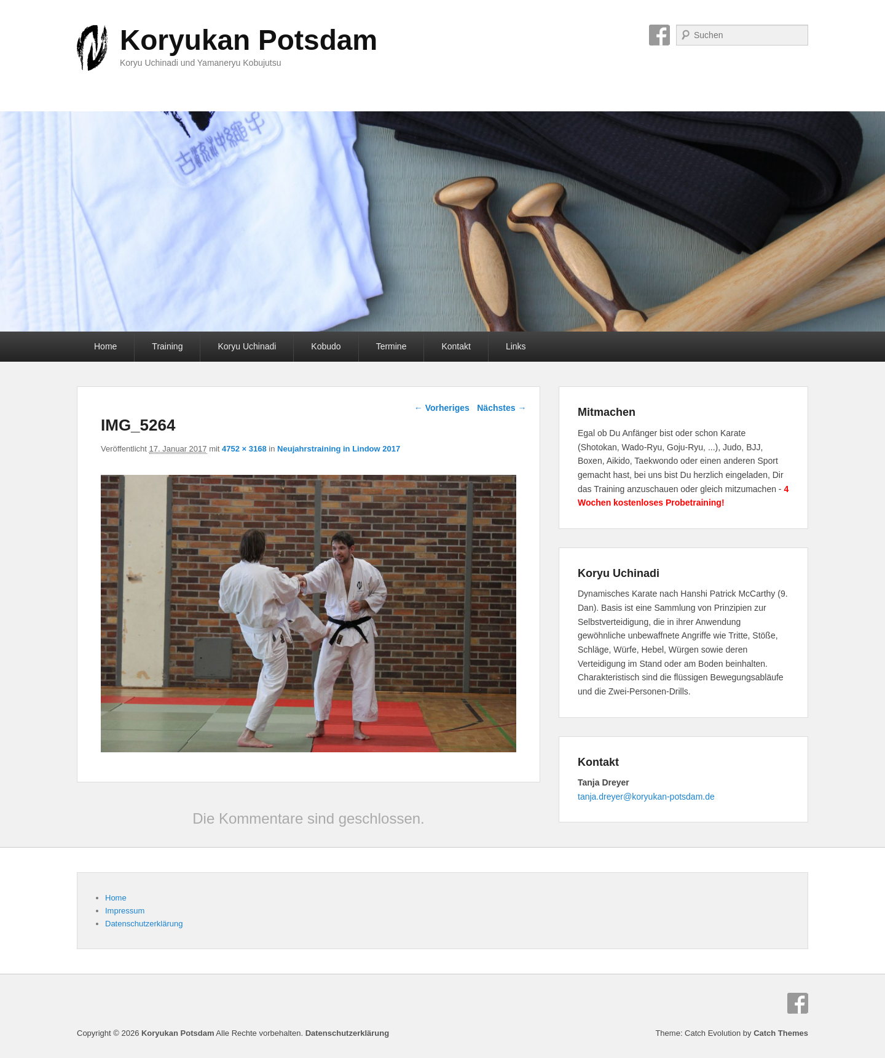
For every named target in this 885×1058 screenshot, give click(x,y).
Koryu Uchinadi (247, 346)
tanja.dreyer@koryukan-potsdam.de (646, 796)
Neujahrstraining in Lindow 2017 (338, 448)
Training (167, 346)
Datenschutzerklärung (144, 923)
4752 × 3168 (244, 448)
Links (516, 346)
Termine (391, 346)
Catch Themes (780, 1033)
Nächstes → (501, 408)
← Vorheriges (442, 408)
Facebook (659, 35)
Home (105, 346)
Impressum (124, 910)
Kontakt (455, 346)
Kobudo (325, 346)
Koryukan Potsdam (248, 40)
